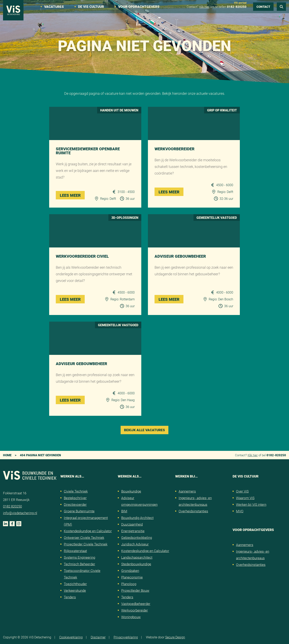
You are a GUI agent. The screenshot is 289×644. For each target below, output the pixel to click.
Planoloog (128, 583)
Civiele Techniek (76, 491)
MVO (239, 511)
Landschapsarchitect (136, 557)
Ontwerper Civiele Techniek (84, 537)
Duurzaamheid (132, 524)
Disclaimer (98, 637)
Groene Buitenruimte (79, 511)
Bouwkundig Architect (137, 517)
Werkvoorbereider (134, 610)
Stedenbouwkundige (136, 564)
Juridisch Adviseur (135, 544)
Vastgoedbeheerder (135, 603)
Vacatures (54, 6)
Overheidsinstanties (193, 511)
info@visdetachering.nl (20, 513)
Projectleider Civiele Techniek (85, 544)
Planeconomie (132, 577)
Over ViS (242, 491)
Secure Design (175, 637)
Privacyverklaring (126, 637)
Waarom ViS (245, 498)
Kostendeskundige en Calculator (88, 531)
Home (7, 455)
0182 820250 (12, 506)
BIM (124, 511)
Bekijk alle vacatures (144, 430)
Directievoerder (75, 504)
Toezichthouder (75, 583)
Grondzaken (130, 570)
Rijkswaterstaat (75, 550)
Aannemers (187, 491)
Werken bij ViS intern (251, 504)
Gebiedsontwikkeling (136, 537)
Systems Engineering (79, 557)
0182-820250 (236, 7)
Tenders (70, 597)
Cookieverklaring (71, 637)
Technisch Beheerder (79, 564)
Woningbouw (131, 617)
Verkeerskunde (75, 590)
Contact (263, 7)
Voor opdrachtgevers (139, 6)
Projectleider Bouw (135, 590)
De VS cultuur (91, 6)
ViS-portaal (240, 2)
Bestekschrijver (75, 498)
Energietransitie (132, 531)
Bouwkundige (131, 491)
